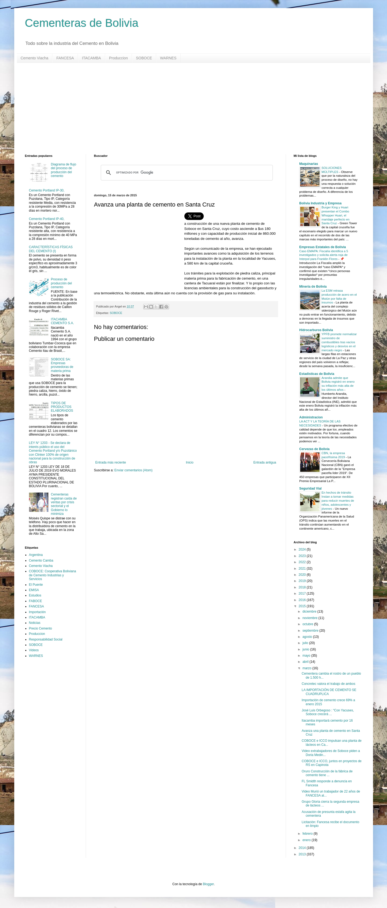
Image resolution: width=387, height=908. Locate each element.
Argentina (36, 555)
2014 (303, 848)
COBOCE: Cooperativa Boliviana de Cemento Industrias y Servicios (52, 575)
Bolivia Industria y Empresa (320, 203)
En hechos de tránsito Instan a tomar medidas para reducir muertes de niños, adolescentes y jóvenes (338, 500)
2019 (303, 581)
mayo (306, 655)
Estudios (35, 595)
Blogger (208, 884)
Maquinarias (308, 164)
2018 (303, 587)
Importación (37, 612)
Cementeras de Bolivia (82, 23)
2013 (303, 854)
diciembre (309, 611)
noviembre (310, 618)
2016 (303, 600)
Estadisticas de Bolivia (316, 374)
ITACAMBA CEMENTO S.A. (62, 321)
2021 (303, 568)
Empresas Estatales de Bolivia (322, 247)
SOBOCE (144, 58)
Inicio (190, 462)
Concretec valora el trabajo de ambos (328, 684)
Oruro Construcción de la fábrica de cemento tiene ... (327, 773)
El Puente (36, 585)
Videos (34, 650)
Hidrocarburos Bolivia (316, 330)
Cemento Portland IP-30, (46, 190)
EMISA (34, 590)
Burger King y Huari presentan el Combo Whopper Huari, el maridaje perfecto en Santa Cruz (336, 215)
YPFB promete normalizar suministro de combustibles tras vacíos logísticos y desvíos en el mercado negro (339, 342)
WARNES (168, 58)
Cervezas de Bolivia (314, 449)
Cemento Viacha (34, 58)
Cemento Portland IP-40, (46, 219)
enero (306, 840)
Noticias (35, 623)
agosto (307, 637)
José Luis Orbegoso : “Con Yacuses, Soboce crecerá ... (328, 712)
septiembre (310, 630)
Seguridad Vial (310, 488)
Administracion (311, 417)
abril (305, 662)
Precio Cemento (40, 628)
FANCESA (65, 58)
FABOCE (35, 601)
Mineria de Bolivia (313, 286)
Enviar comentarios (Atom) (133, 470)
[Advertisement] (186, 108)
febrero (307, 833)
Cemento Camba (41, 560)
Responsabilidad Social (46, 639)
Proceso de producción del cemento (61, 283)
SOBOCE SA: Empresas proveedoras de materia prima (62, 365)
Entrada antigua (264, 462)
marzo (307, 668)
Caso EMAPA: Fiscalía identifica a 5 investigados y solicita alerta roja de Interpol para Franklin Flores (323, 255)
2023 (303, 556)
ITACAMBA (91, 58)
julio (305, 643)
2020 (303, 575)
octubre (308, 624)
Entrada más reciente (110, 462)
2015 (303, 606)
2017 (303, 593)
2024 (303, 549)
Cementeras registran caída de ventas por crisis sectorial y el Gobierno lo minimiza (64, 504)
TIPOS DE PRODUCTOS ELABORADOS (62, 407)
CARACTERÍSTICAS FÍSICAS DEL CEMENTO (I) (51, 249)
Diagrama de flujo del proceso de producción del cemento (63, 170)
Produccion (118, 58)
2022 (303, 562)
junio (306, 649)
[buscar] (186, 172)
